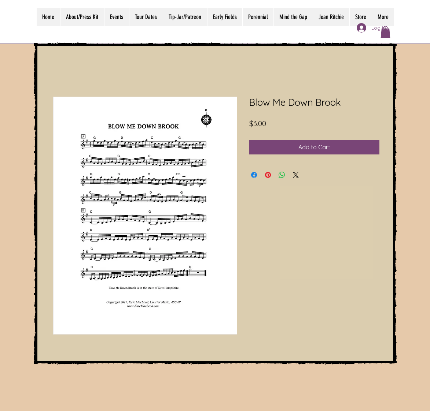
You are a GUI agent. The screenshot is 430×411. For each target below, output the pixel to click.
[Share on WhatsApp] (282, 175)
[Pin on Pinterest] (268, 175)
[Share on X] (295, 175)
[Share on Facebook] (254, 175)
